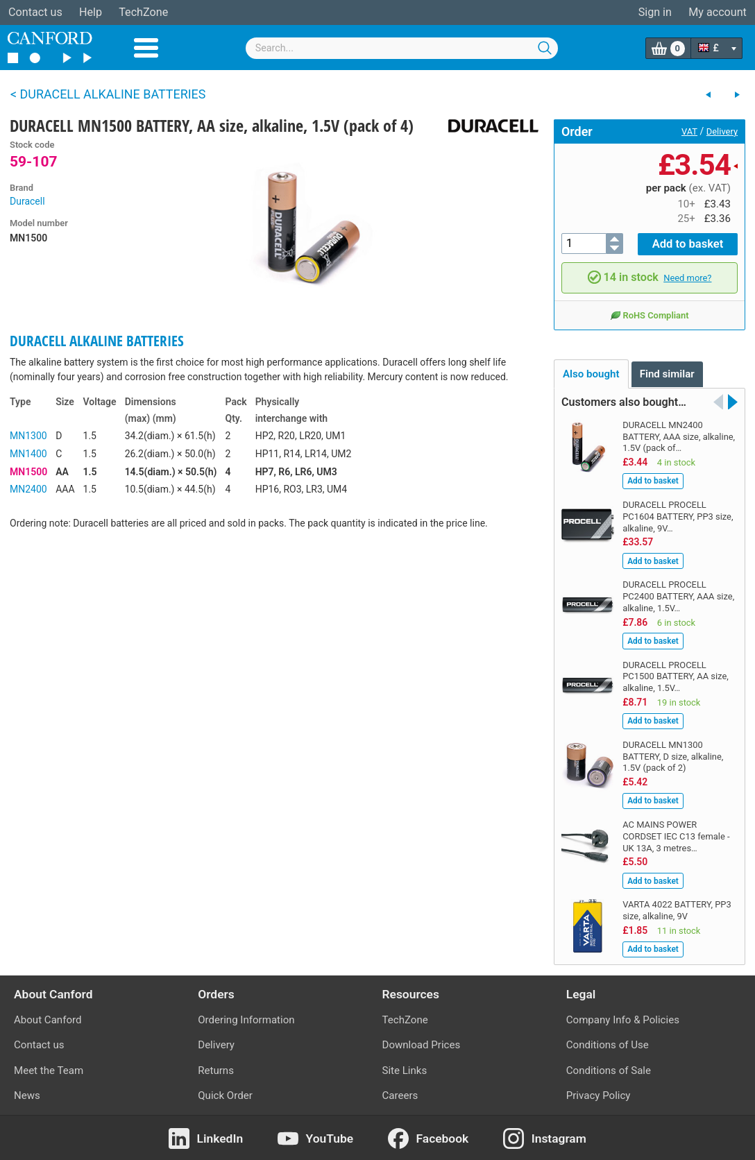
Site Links (404, 1070)
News (27, 1095)
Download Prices (421, 1044)
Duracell (27, 201)
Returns (216, 1070)
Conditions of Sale (608, 1070)
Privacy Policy (598, 1095)
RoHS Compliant (649, 314)
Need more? (687, 276)
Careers (400, 1095)
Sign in (655, 12)
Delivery (722, 131)
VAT (689, 131)
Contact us (35, 12)
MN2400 (28, 489)
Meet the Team (48, 1070)
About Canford (47, 1019)
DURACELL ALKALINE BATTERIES (97, 340)
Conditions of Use (607, 1044)
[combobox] (402, 48)
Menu (146, 48)
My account (717, 12)
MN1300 (28, 435)
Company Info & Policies (622, 1019)
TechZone (143, 12)
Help (90, 12)
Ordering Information (246, 1019)
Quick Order (225, 1095)
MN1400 (28, 453)
